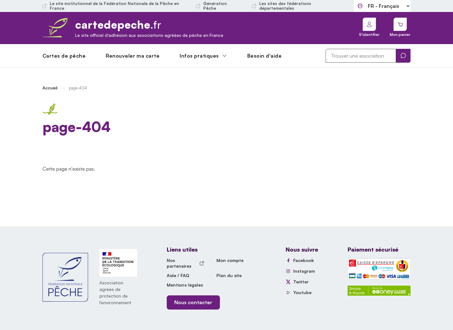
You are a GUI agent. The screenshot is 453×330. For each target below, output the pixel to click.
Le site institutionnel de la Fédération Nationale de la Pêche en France (110, 6)
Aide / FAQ (178, 275)
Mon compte (229, 260)
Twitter (301, 281)
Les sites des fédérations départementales (281, 6)
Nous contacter (193, 302)
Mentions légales (185, 284)
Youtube (302, 292)
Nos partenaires (185, 263)
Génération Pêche (211, 6)
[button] (203, 56)
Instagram (304, 271)
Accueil (49, 87)
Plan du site (229, 275)
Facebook (303, 260)
